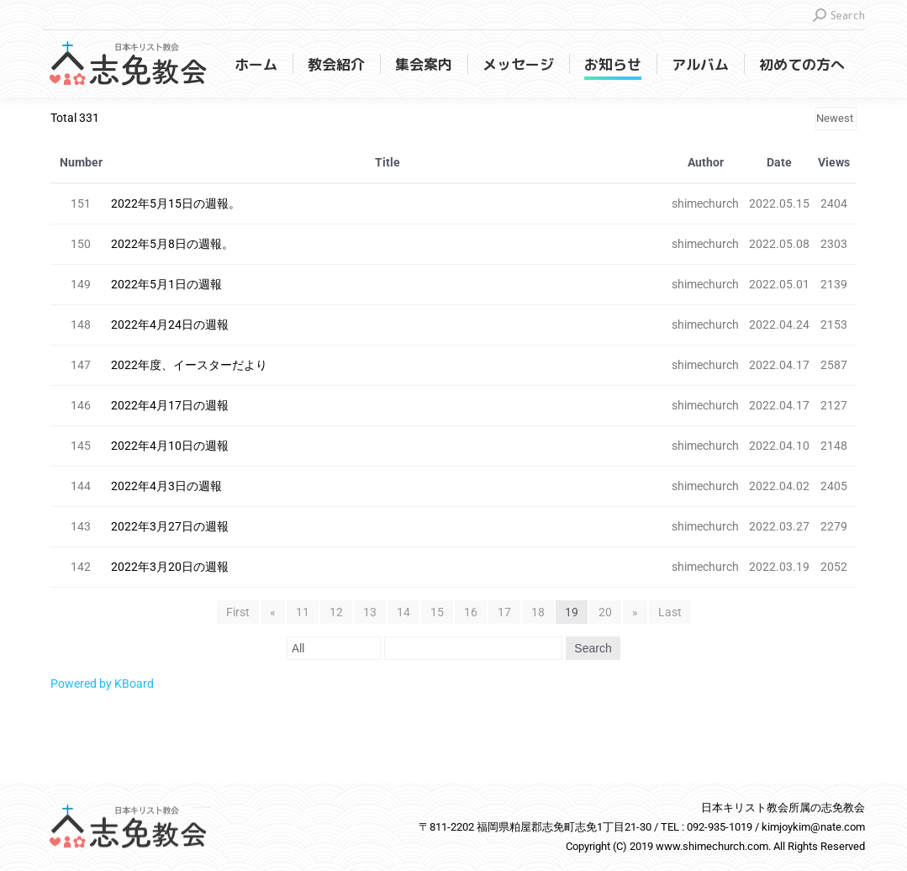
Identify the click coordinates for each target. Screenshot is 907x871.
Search (592, 648)
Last (670, 612)
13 (370, 612)
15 (437, 612)
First (238, 612)
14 (403, 612)
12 (336, 612)
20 (605, 612)
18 (538, 612)
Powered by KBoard (102, 683)
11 (302, 612)
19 (571, 612)
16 (470, 612)
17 (504, 612)
